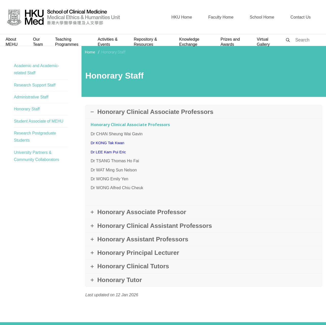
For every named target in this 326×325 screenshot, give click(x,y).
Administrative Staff (31, 97)
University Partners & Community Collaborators (37, 157)
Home (90, 52)
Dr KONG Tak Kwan (109, 143)
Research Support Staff (35, 85)
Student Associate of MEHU (39, 122)
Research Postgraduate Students (35, 137)
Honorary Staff (27, 109)
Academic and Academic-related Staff (37, 69)
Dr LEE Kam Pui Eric (109, 152)
